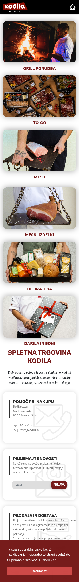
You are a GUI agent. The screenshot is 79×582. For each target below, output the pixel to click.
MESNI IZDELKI (39, 235)
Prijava (59, 484)
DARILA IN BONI (39, 344)
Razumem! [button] (39, 571)
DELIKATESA (39, 289)
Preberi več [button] (47, 560)
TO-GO (39, 123)
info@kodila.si (29, 430)
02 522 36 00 (29, 425)
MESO (39, 177)
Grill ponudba (39, 69)
